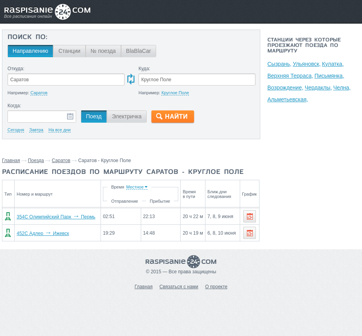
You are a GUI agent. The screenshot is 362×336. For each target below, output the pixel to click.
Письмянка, (329, 76)
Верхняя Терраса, (290, 76)
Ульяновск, (307, 64)
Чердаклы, (318, 87)
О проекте (216, 286)
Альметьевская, (287, 99)
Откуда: (15, 68)
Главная (11, 160)
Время (117, 187)
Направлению (30, 51)
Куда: (144, 68)
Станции (69, 51)
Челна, (342, 87)
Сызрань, (279, 64)
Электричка (127, 116)
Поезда (36, 160)
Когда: (14, 105)
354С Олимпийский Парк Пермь (56, 217)
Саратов (61, 160)
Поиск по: (27, 37)
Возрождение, (285, 87)
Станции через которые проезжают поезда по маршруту (304, 45)
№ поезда (103, 51)
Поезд (94, 116)
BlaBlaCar (138, 51)
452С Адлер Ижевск (43, 233)
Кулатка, (333, 64)
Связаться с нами (178, 286)
